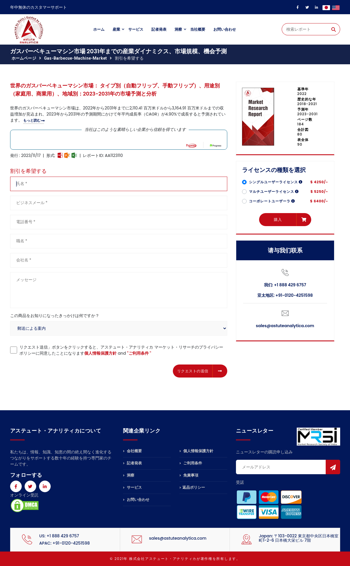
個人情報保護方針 (100, 353)
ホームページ (24, 58)
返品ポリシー (192, 487)
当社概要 (197, 29)
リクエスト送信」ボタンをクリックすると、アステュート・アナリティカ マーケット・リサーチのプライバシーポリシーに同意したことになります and (121, 350)
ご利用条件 (190, 463)
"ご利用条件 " (139, 353)
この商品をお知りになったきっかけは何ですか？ (54, 315)
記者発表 (158, 29)
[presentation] (54, 370)
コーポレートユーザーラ (272, 201)
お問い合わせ (224, 29)
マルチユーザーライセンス (274, 191)
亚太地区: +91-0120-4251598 (285, 295)
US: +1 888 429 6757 (59, 536)
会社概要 (132, 451)
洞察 (178, 29)
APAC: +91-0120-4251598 (64, 543)
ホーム (99, 29)
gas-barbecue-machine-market (75, 58)
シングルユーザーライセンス (276, 181)
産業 (116, 29)
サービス (135, 29)
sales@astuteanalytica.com (285, 326)
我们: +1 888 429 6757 (285, 285)
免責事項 (188, 475)
